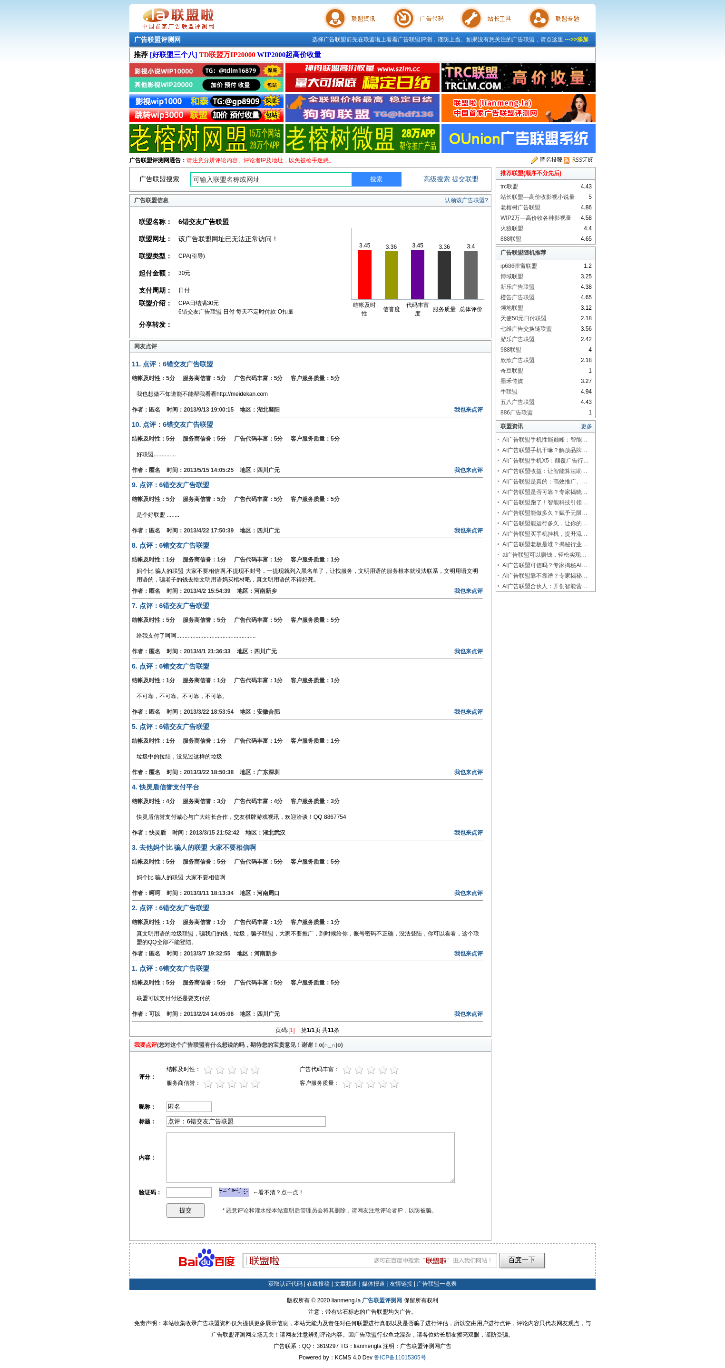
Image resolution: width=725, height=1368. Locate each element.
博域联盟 (511, 276)
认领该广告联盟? (466, 200)
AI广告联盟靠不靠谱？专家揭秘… (545, 575)
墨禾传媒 (511, 381)
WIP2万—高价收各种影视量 (535, 218)
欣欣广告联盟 (517, 360)
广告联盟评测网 (157, 39)
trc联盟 (509, 186)
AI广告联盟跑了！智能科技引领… (545, 502)
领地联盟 (511, 308)
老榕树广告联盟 (520, 207)
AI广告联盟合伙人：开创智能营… (545, 586)
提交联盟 (465, 179)
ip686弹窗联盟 (518, 266)
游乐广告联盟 (517, 339)
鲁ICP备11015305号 (400, 1357)
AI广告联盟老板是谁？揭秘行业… (545, 544)
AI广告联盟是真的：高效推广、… (545, 481)
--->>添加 (576, 39)
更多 (586, 426)
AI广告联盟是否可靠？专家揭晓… (545, 492)
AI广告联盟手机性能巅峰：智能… (545, 439)
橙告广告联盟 (517, 297)
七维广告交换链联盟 (526, 328)
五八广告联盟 (517, 402)
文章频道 (345, 1283)
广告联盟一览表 (437, 1283)
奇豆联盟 (511, 370)
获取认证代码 (285, 1283)
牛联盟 (509, 391)
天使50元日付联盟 (523, 318)
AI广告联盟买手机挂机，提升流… (545, 534)
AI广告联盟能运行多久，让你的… (545, 523)
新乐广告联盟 (517, 287)
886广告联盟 (516, 412)
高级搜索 (436, 179)
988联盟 (510, 349)
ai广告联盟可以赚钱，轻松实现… (544, 554)
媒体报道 (373, 1283)
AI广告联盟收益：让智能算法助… (545, 471)
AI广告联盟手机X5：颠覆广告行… (545, 460)
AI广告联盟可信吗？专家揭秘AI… (545, 565)
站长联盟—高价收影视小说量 (537, 197)
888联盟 (510, 239)
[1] (291, 1030)
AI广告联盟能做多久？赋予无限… (545, 513)
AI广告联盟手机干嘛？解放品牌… (545, 450)
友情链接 (401, 1283)
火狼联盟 (511, 228)
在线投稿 (318, 1283)
